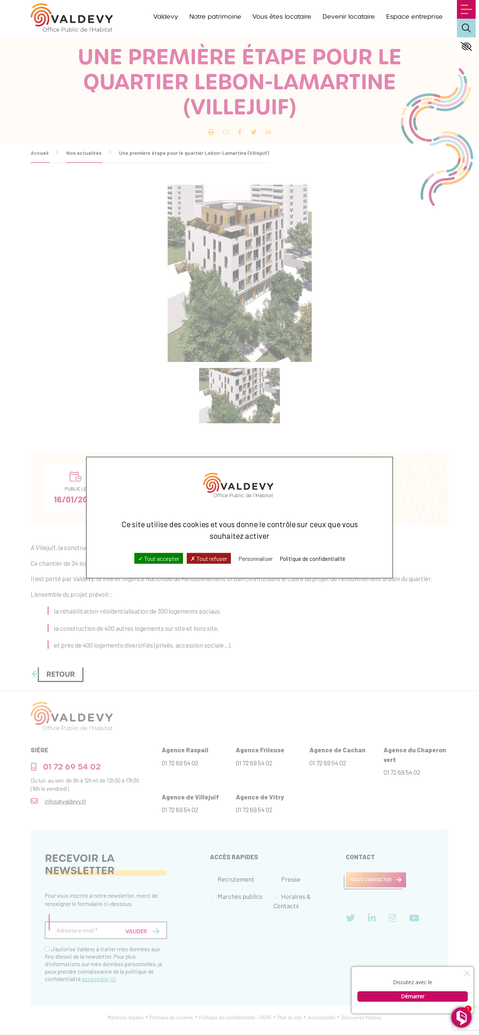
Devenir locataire (349, 17)
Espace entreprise (414, 17)
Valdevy (165, 17)
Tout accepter (158, 558)
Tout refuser (208, 558)
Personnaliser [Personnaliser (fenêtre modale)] (255, 558)
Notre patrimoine (215, 17)
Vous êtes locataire (282, 17)
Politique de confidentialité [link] (312, 558)
